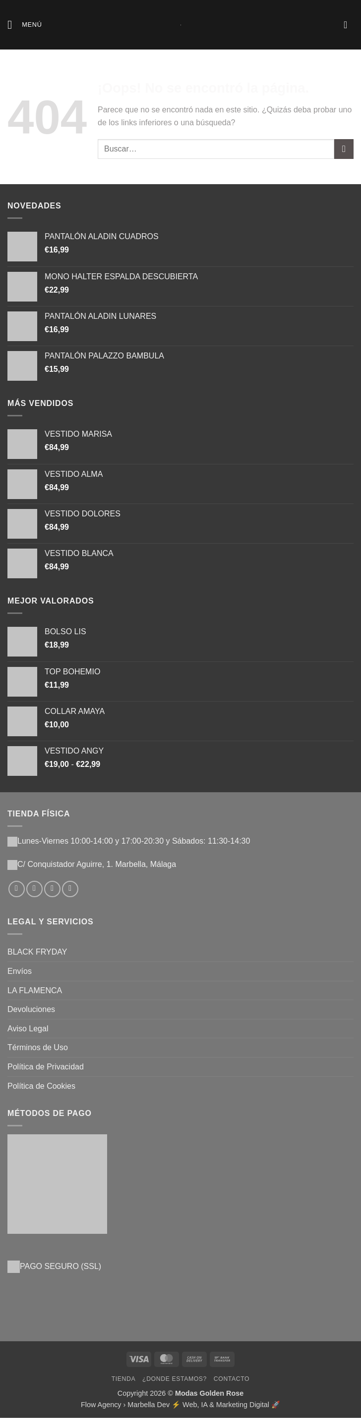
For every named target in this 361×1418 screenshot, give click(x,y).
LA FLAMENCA (34, 990)
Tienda (124, 1378)
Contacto (231, 1378)
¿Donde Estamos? (174, 1378)
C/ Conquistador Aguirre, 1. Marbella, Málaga (96, 864)
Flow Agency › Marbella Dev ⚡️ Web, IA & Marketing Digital (175, 1405)
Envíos (19, 971)
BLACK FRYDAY (37, 952)
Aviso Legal (27, 1028)
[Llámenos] (70, 889)
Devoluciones (31, 1009)
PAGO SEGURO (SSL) (60, 1266)
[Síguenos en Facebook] (16, 889)
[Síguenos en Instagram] (34, 889)
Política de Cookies (41, 1086)
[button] (24, 24)
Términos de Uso (37, 1047)
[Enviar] (344, 148)
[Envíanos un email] (52, 889)
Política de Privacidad (45, 1067)
